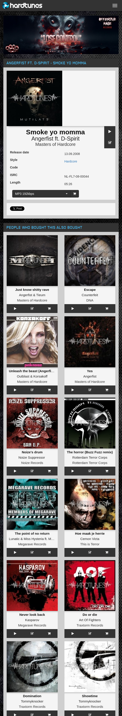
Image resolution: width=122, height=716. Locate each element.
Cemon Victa (89, 539)
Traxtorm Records (90, 625)
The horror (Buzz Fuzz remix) (90, 452)
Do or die (90, 614)
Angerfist (42, 138)
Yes (90, 371)
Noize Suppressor (31, 457)
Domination (32, 696)
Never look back (32, 614)
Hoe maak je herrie (90, 533)
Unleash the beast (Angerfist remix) (37, 371)
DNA (89, 300)
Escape (90, 289)
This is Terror (89, 544)
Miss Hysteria (34, 539)
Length (15, 182)
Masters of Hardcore (55, 144)
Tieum (40, 295)
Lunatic (14, 539)
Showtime (90, 696)
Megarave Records (32, 544)
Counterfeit (90, 295)
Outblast (23, 376)
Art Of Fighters (90, 620)
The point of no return (32, 533)
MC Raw (54, 539)
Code (14, 167)
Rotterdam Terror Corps (89, 457)
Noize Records (32, 463)
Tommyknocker (32, 701)
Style (13, 160)
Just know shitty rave (32, 289)
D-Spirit (70, 138)
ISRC (13, 175)
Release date (19, 152)
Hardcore (70, 161)
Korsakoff (40, 376)
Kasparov (32, 620)
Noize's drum (32, 452)
